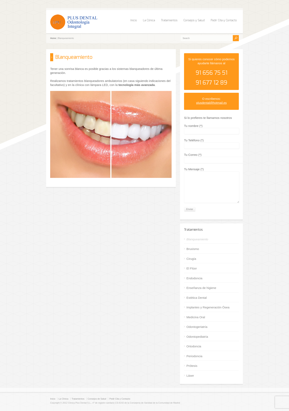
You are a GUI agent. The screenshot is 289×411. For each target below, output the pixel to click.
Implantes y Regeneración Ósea (207, 307)
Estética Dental (196, 297)
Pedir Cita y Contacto (224, 20)
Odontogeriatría (196, 326)
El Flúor (191, 268)
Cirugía (191, 258)
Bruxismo (192, 249)
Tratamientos (169, 20)
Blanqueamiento (197, 239)
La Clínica (149, 20)
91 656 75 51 (211, 73)
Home (53, 38)
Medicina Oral (195, 317)
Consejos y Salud (194, 20)
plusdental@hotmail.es (211, 102)
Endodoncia (194, 278)
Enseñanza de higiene (201, 288)
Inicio (133, 20)
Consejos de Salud (97, 399)
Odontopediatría (197, 336)
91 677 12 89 (211, 83)
